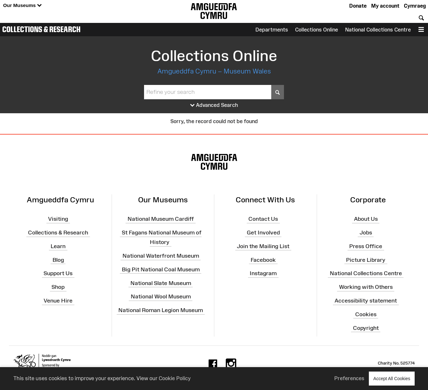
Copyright (366, 328)
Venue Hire (58, 300)
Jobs (366, 232)
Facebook (263, 259)
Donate (358, 6)
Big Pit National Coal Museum (161, 269)
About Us (366, 219)
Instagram (263, 273)
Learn (58, 246)
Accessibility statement (366, 300)
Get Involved (263, 232)
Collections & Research (41, 29)
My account (385, 6)
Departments (271, 29)
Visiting (58, 219)
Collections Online (316, 29)
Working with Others (366, 287)
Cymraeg (415, 6)
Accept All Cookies (391, 378)
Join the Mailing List (263, 246)
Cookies (365, 314)
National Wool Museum (161, 296)
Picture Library (365, 259)
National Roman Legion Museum (160, 310)
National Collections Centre (378, 29)
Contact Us (263, 219)
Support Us (58, 273)
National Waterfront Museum (160, 256)
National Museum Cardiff (161, 219)
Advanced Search (214, 105)
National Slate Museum (160, 283)
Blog (58, 259)
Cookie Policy (175, 378)
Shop (58, 287)
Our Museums (22, 6)
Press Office (365, 246)
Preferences (349, 378)
